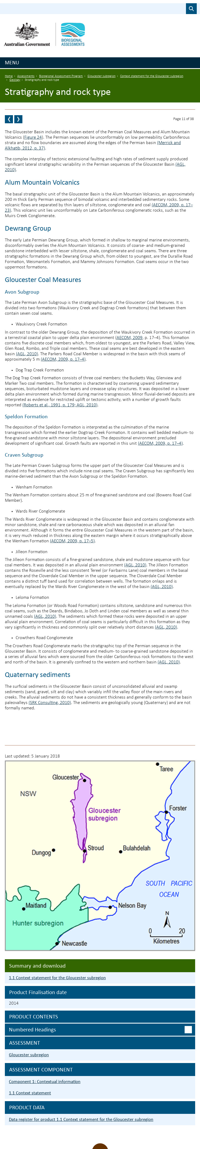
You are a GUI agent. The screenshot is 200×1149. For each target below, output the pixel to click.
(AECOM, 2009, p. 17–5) (72, 541)
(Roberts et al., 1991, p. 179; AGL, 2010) (59, 405)
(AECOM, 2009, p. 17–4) (63, 359)
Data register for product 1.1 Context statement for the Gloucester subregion (81, 1119)
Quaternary (22, 674)
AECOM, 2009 (130, 338)
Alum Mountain (29, 182)
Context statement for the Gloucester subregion (151, 76)
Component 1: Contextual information (44, 1081)
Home (9, 76)
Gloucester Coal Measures (43, 279)
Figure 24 (33, 137)
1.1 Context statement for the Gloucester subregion (57, 978)
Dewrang (19, 228)
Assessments (26, 76)
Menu (12, 62)
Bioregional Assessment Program (61, 76)
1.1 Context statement (30, 1093)
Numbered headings (32, 1029)
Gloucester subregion (101, 76)
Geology (14, 80)
